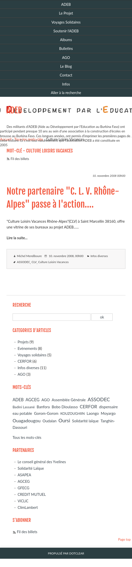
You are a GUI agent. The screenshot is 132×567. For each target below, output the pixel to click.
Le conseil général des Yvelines (42, 462)
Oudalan (49, 421)
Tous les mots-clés (27, 437)
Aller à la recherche (66, 93)
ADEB (14, 110)
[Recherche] (52, 317)
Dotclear (76, 553)
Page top (124, 539)
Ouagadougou (26, 420)
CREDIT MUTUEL (32, 494)
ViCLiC (23, 501)
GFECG (23, 488)
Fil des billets (20, 159)
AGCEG (32, 399)
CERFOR (25, 361)
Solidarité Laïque (31, 468)
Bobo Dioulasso (65, 406)
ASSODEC (23, 262)
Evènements (27, 348)
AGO (22, 374)
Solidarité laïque (85, 421)
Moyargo (108, 413)
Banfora (43, 406)
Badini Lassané (24, 407)
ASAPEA (24, 475)
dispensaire (108, 406)
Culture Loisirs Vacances (53, 262)
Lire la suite (16, 238)
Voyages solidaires (32, 355)
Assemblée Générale (69, 399)
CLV (33, 262)
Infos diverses (99, 256)
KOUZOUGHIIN (72, 413)
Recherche (22, 305)
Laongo (93, 413)
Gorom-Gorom (46, 413)
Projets (23, 342)
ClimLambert (28, 507)
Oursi (64, 420)
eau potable (22, 413)
